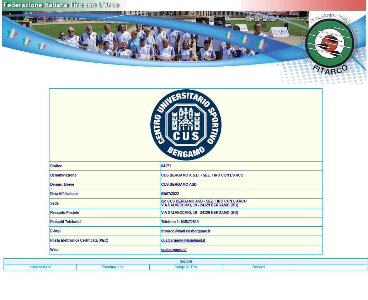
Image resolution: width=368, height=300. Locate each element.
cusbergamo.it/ (173, 250)
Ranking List (113, 267)
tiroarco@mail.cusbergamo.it (185, 231)
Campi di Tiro (186, 267)
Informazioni (40, 267)
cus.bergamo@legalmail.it (183, 240)
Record (258, 267)
